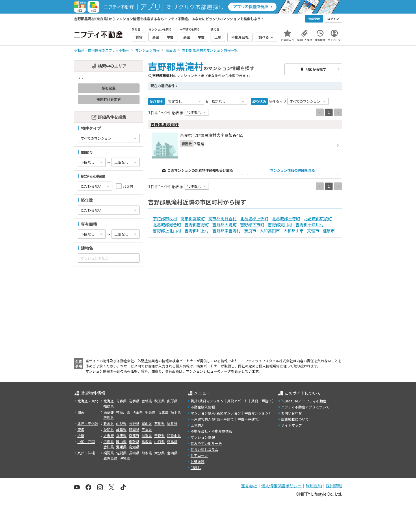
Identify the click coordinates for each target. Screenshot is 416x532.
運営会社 (249, 486)
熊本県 (147, 452)
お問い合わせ (291, 412)
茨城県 (163, 412)
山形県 (172, 400)
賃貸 (194, 400)
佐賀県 (121, 452)
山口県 (159, 441)
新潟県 (108, 423)
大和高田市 (270, 231)
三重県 (147, 429)
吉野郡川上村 (197, 231)
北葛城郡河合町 (167, 224)
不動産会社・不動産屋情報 (211, 431)
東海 (80, 429)
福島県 (108, 406)
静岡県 (134, 429)
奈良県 (159, 435)
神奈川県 (123, 412)
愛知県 (108, 429)
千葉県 (150, 412)
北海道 (108, 400)
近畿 (80, 435)
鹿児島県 (110, 458)
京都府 (134, 435)
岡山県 (121, 441)
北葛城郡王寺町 (286, 218)
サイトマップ (291, 425)
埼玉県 (137, 412)
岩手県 (134, 400)
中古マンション (256, 412)
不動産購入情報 (203, 406)
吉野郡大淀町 (224, 224)
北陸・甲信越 (87, 423)
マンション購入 (203, 412)
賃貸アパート (237, 400)
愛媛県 (121, 446)
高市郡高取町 (193, 218)
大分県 (159, 452)
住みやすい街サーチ (206, 443)
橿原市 (329, 231)
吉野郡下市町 (252, 224)
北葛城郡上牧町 (254, 218)
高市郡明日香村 (222, 218)
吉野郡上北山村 (167, 231)
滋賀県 (147, 435)
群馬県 (108, 417)
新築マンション (229, 412)
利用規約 (314, 486)
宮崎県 (172, 452)
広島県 (108, 441)
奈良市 (250, 231)
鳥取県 (134, 441)
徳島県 (172, 441)
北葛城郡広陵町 (318, 218)
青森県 (121, 400)
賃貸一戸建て (261, 400)
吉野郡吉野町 (197, 224)
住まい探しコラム (204, 449)
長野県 (134, 423)
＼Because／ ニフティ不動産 (303, 400)
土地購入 (198, 425)
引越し (196, 467)
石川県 (159, 423)
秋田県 (159, 400)
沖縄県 (125, 458)
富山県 (147, 423)
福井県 (172, 423)
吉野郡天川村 (280, 224)
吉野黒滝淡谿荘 (165, 124)
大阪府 (108, 435)
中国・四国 (86, 441)
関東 (80, 412)
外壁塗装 (198, 461)
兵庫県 (121, 435)
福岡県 (108, 452)
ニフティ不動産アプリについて (305, 406)
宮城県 (147, 400)
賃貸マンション (211, 400)
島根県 (147, 441)
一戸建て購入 (201, 419)
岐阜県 (121, 429)
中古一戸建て (247, 419)
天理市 (313, 231)
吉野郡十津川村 (310, 224)
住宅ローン (199, 455)
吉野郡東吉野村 (226, 231)
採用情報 (334, 486)
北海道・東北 (87, 400)
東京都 (108, 412)
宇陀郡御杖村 (165, 218)
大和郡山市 (293, 231)
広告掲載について (295, 419)
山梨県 (121, 423)
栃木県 (175, 412)
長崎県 (134, 452)
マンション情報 (203, 437)
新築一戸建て (223, 419)
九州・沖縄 (86, 452)
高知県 (134, 446)
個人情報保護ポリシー (281, 486)
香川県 (108, 446)
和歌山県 (174, 435)
